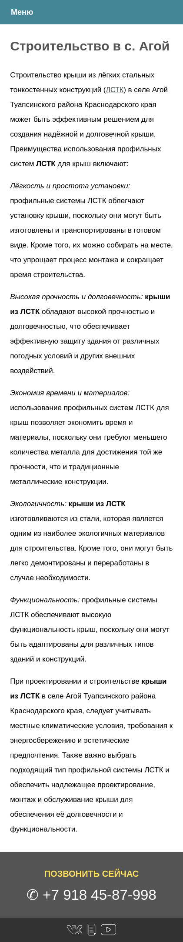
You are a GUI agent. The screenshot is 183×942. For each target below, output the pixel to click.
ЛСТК (115, 90)
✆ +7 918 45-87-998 (91, 895)
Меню (22, 12)
